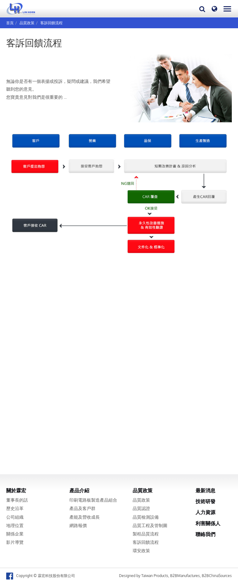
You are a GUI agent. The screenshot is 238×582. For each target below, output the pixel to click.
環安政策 (141, 550)
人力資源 (205, 512)
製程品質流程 (146, 533)
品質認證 (141, 508)
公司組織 (15, 517)
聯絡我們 (205, 534)
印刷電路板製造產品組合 (93, 500)
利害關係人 (208, 523)
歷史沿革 (15, 508)
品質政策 (27, 22)
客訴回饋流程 (51, 22)
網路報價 (78, 525)
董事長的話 (17, 500)
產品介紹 (79, 490)
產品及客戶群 (82, 508)
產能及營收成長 (84, 517)
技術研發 (205, 501)
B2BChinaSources (217, 575)
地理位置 (15, 525)
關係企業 (15, 533)
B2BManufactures (185, 575)
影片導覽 (15, 542)
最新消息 (205, 490)
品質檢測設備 (146, 517)
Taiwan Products (154, 575)
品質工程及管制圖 (150, 525)
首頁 (10, 22)
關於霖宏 (16, 490)
